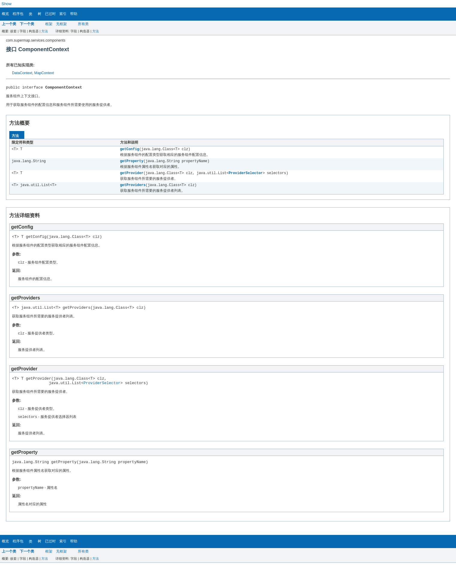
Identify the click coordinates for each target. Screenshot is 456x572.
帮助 (73, 14)
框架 (48, 24)
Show (6, 3)
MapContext (44, 73)
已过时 (50, 14)
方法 (44, 31)
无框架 (61, 24)
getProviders (133, 188)
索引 (63, 14)
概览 (5, 14)
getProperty (132, 163)
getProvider (132, 175)
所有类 (83, 24)
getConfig (129, 150)
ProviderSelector (246, 175)
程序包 (18, 14)
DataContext (22, 73)
